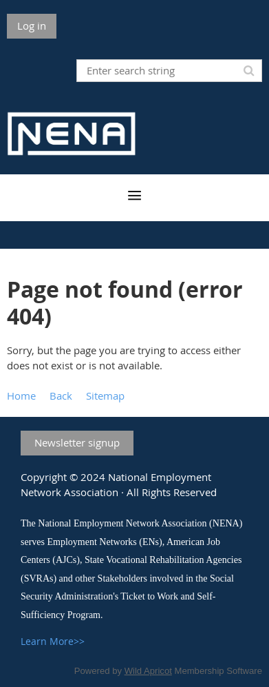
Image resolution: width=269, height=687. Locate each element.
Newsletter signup (77, 442)
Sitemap (105, 395)
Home (21, 395)
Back (61, 395)
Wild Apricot (148, 671)
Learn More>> (53, 641)
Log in (31, 25)
